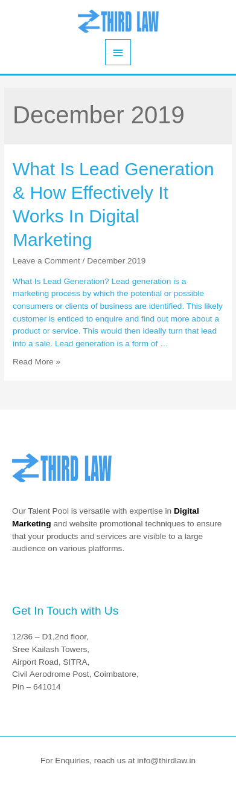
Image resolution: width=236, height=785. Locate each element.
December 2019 (116, 260)
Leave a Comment (46, 260)
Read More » (36, 361)
